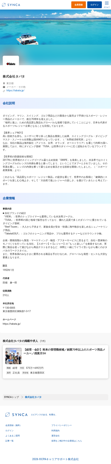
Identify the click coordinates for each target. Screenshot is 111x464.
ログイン (94, 5)
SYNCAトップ (11, 397)
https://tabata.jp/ (15, 90)
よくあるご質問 (12, 436)
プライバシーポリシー (61, 425)
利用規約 (55, 430)
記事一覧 (9, 441)
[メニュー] (107, 4)
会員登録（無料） (13, 425)
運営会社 (55, 436)
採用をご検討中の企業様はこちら (66, 441)
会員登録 (79, 5)
